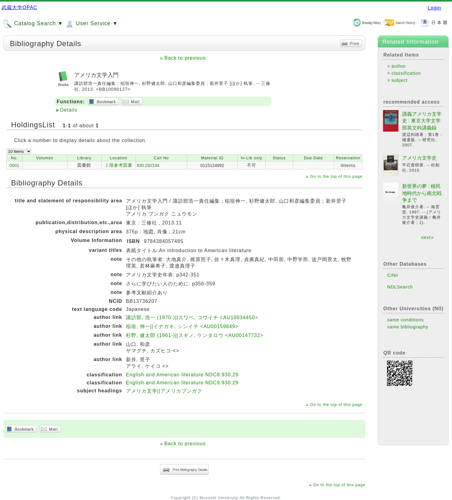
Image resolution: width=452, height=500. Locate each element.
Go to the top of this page (336, 176)
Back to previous (185, 58)
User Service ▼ (91, 23)
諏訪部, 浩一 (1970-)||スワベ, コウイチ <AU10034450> (192, 317)
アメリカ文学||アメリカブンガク (164, 391)
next (426, 237)
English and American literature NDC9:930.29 (182, 382)
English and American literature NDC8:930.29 (182, 374)
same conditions (405, 319)
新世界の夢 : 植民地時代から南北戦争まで (422, 193)
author (398, 66)
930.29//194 (148, 165)
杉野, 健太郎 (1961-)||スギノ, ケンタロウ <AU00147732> (195, 335)
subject (399, 80)
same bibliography (407, 326)
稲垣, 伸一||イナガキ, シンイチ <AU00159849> (182, 326)
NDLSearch (400, 286)
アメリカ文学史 (419, 158)
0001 (14, 165)
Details (68, 110)
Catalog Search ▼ (32, 23)
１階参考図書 (118, 165)
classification (406, 73)
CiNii (392, 275)
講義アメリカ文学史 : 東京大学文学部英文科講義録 (422, 120)
